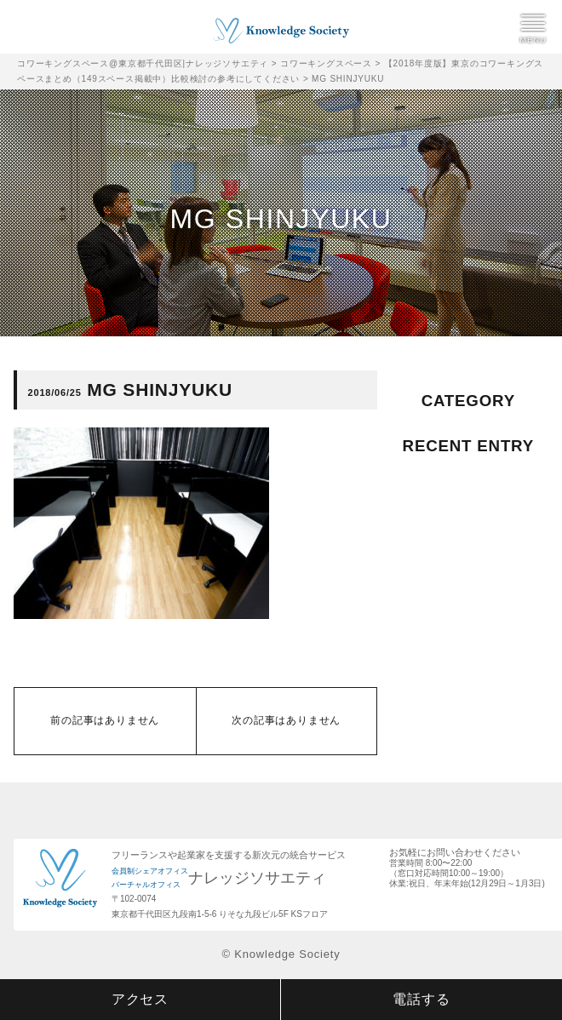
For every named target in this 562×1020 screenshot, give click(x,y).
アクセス (140, 999)
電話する (421, 999)
